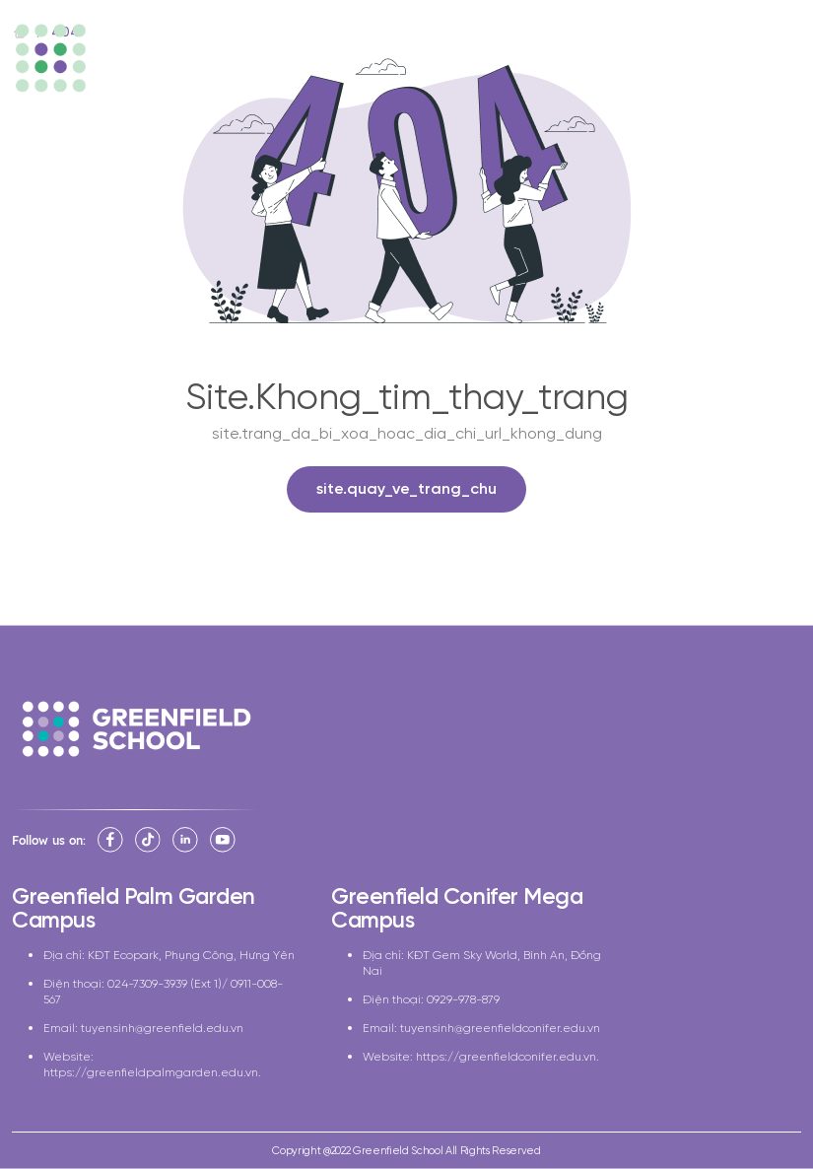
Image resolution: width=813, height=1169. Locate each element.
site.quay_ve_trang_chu (406, 489)
